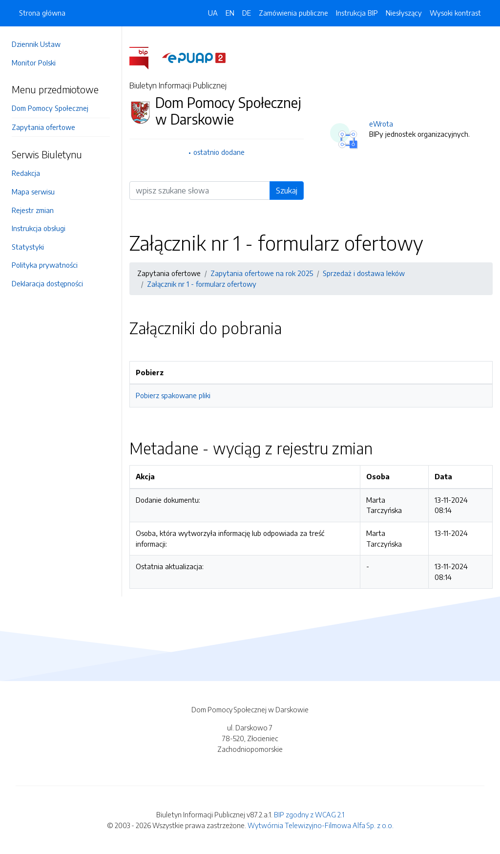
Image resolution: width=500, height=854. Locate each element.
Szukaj (286, 190)
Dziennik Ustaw (36, 44)
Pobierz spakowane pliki (173, 395)
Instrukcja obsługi (38, 228)
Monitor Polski (34, 62)
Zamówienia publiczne (293, 12)
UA (213, 12)
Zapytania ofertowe (43, 127)
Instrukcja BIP (357, 12)
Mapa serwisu (33, 191)
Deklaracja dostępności (47, 283)
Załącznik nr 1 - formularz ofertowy (201, 283)
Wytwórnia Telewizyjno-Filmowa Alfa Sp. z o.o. (321, 825)
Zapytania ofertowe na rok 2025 (261, 273)
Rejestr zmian (33, 210)
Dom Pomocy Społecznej (50, 108)
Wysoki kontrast (455, 12)
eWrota (381, 123)
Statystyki (28, 246)
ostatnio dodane (219, 152)
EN (230, 12)
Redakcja (26, 173)
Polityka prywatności (45, 264)
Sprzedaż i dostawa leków (364, 273)
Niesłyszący (404, 12)
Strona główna (42, 12)
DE (246, 12)
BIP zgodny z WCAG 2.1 (309, 814)
